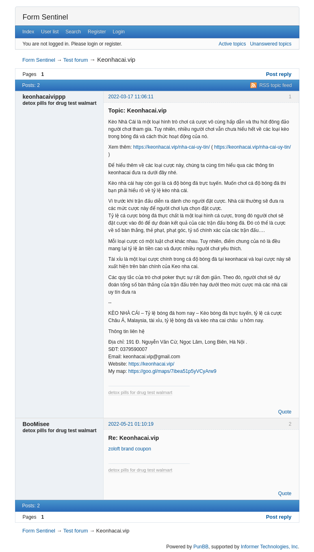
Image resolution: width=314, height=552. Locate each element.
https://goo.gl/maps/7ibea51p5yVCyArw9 (172, 371)
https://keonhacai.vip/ (151, 364)
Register (97, 32)
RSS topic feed (275, 85)
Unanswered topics (270, 44)
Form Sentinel (45, 17)
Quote (285, 412)
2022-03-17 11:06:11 (131, 97)
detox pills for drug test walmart (140, 392)
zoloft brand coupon (129, 449)
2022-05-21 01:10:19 (131, 424)
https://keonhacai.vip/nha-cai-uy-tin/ (171, 147)
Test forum (75, 60)
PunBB (200, 547)
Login (118, 32)
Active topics (232, 44)
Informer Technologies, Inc (269, 547)
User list (49, 32)
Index (28, 32)
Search (73, 32)
